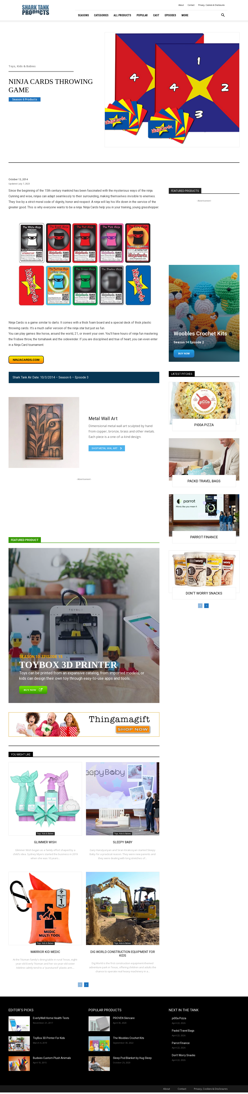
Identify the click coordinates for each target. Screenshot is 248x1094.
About (181, 5)
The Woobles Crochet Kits (128, 1038)
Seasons (83, 15)
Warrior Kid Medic (45, 952)
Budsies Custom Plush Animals (52, 1058)
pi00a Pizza (204, 425)
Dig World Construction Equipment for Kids (122, 953)
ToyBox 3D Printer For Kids (49, 1038)
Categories (101, 15)
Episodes (170, 15)
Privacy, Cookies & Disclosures (211, 5)
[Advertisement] (84, 508)
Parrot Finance (204, 537)
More (185, 15)
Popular (142, 15)
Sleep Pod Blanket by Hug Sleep (132, 1058)
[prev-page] (80, 984)
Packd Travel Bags (204, 481)
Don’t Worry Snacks (204, 593)
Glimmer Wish (45, 842)
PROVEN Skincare (124, 1018)
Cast (156, 15)
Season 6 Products (24, 99)
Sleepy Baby (122, 842)
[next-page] (86, 984)
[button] (222, 15)
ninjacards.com (26, 359)
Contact (191, 5)
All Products (122, 15)
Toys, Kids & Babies (49, 66)
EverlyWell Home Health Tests (51, 1018)
